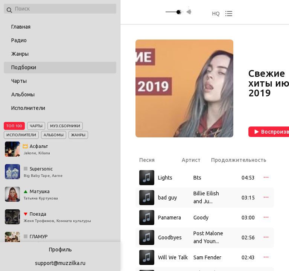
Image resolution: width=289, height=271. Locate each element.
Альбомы (23, 94)
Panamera (169, 218)
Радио (19, 40)
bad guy (167, 198)
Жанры (20, 54)
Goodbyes (170, 237)
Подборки (23, 67)
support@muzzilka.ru (60, 263)
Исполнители (28, 108)
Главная (20, 27)
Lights (165, 178)
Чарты (19, 81)
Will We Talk (173, 257)
